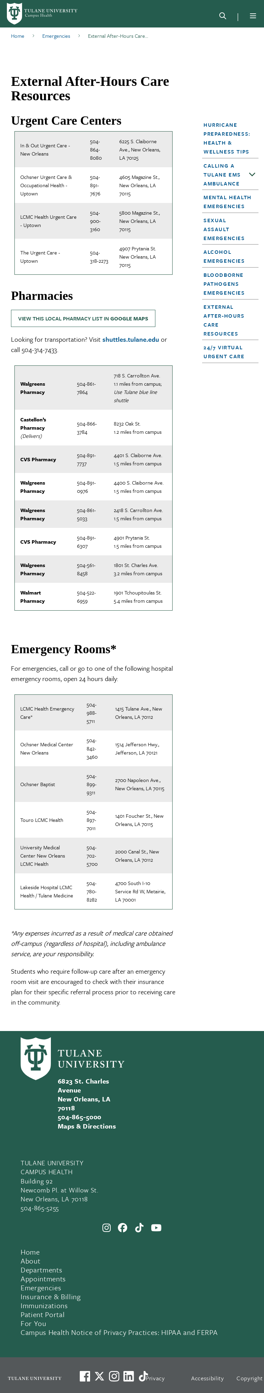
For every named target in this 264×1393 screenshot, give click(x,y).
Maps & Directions (87, 1126)
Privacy (155, 1378)
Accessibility (207, 1378)
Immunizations (44, 1305)
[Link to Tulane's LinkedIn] (128, 1376)
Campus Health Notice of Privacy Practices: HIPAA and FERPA (119, 1332)
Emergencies (41, 1287)
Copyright (249, 1378)
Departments (41, 1270)
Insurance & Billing (51, 1296)
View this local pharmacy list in (83, 318)
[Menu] (253, 16)
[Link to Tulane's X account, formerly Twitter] (99, 1376)
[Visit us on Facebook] (85, 1376)
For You (33, 1323)
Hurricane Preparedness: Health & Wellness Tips (227, 138)
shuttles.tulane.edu (130, 339)
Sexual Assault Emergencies (224, 229)
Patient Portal (43, 1314)
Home (30, 1252)
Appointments (43, 1278)
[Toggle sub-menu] (252, 174)
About (30, 1261)
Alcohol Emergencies (224, 256)
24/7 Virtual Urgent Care (224, 351)
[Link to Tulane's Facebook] (114, 1376)
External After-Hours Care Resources (224, 320)
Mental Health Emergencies (228, 201)
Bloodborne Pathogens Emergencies (224, 283)
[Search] (223, 17)
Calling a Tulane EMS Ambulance (222, 174)
